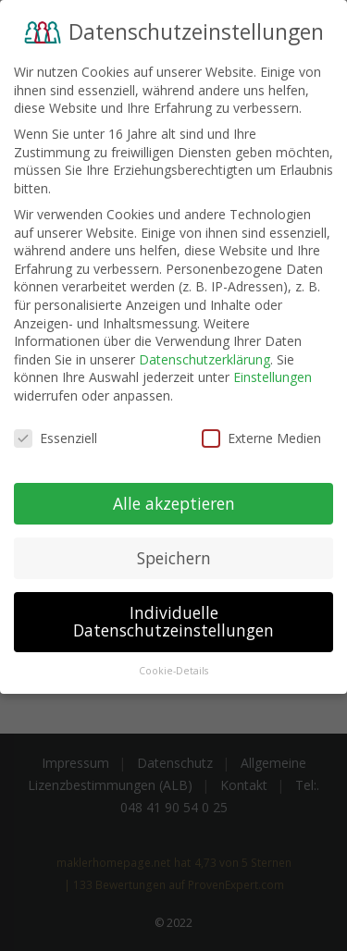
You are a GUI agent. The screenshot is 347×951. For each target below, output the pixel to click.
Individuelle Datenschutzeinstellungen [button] (173, 617)
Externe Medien (261, 434)
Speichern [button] (174, 553)
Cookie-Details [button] (173, 667)
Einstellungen (272, 373)
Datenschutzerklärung (204, 355)
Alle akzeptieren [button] (174, 499)
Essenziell (55, 434)
